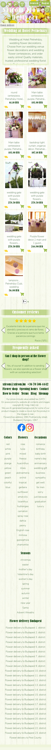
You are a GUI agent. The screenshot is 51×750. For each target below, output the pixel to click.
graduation (40, 501)
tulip (22, 449)
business (40, 472)
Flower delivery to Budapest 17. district (25, 704)
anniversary (40, 463)
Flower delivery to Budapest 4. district (25, 642)
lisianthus (23, 501)
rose (23, 444)
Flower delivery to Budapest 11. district (25, 675)
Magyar (45, 3)
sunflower (23, 492)
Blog (34, 393)
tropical (23, 482)
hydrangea (22, 506)
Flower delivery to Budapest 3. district (25, 637)
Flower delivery (7, 25)
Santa (25, 607)
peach (8, 477)
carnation (23, 511)
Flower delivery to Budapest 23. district (25, 733)
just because (40, 496)
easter (25, 564)
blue (8, 487)
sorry (40, 492)
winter (25, 598)
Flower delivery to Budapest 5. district (25, 646)
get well (40, 482)
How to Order (11, 393)
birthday (40, 449)
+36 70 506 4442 (37, 384)
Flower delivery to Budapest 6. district (25, 651)
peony (23, 525)
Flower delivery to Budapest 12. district (25, 680)
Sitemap (43, 393)
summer (25, 588)
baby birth (40, 453)
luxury (40, 506)
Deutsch (34, 3)
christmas (26, 559)
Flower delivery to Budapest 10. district (25, 670)
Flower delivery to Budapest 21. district (25, 723)
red (8, 444)
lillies (23, 468)
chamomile (23, 544)
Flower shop (10, 389)
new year (25, 603)
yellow (7, 468)
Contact (44, 389)
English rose (22, 530)
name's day (40, 458)
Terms (25, 393)
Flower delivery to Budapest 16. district (25, 699)
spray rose (23, 516)
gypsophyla (23, 539)
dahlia (23, 520)
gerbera (23, 487)
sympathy (40, 477)
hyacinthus (23, 463)
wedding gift (40, 468)
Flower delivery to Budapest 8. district (25, 661)
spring (25, 583)
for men (40, 487)
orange (7, 463)
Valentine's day (25, 574)
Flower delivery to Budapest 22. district (25, 728)
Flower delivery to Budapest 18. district (25, 709)
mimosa (23, 535)
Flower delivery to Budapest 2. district (25, 632)
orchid (23, 477)
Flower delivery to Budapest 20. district (25, 718)
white (8, 449)
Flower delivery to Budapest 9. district (25, 666)
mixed (23, 453)
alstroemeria (22, 472)
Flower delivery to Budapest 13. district (25, 685)
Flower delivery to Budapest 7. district (25, 656)
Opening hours (28, 389)
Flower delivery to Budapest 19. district (25, 713)
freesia (22, 458)
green (8, 472)
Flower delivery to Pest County (25, 737)
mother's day (25, 569)
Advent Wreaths (25, 612)
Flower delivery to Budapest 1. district (25, 627)
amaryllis (23, 496)
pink (8, 453)
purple (7, 458)
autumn (25, 593)
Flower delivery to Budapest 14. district (25, 689)
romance (40, 444)
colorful (8, 482)
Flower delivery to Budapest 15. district (25, 694)
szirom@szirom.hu (14, 384)
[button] (48, 330)
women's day (26, 579)
